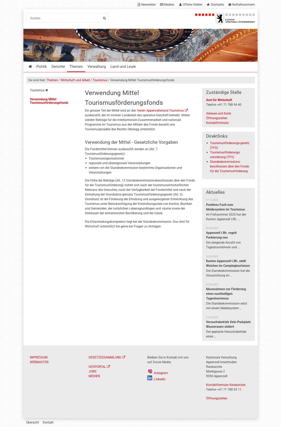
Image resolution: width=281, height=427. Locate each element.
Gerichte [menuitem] (58, 66)
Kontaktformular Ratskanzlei (225, 385)
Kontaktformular (217, 123)
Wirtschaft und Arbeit (75, 80)
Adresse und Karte (218, 113)
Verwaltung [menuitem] (96, 66)
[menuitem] (52, 90)
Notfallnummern (243, 4)
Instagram (157, 373)
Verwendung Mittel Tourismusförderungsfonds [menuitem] (49, 101)
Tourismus (100, 80)
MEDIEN (94, 376)
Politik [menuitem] (41, 66)
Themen (52, 80)
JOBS (92, 371)
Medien (169, 4)
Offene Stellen (192, 4)
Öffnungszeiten (216, 118)
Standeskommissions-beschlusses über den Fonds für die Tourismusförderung (229, 166)
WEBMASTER (39, 362)
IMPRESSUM (39, 357)
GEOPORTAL (97, 367)
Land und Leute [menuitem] (123, 66)
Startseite (217, 4)
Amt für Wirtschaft (219, 100)
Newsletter (148, 4)
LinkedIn (156, 379)
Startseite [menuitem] (33, 66)
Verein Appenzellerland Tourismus (160, 110)
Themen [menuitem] (76, 66)
